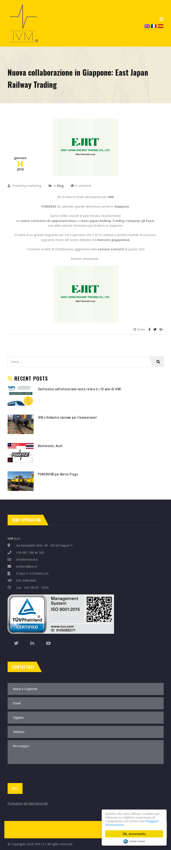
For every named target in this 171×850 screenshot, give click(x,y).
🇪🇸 (160, 26)
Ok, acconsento (134, 834)
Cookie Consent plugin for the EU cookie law (134, 841)
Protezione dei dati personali (28, 803)
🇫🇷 (154, 26)
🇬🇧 (147, 26)
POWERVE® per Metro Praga (58, 474)
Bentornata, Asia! (50, 445)
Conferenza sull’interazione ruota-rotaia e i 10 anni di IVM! (79, 388)
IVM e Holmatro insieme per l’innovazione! (67, 417)
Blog (60, 186)
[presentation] (39, 774)
